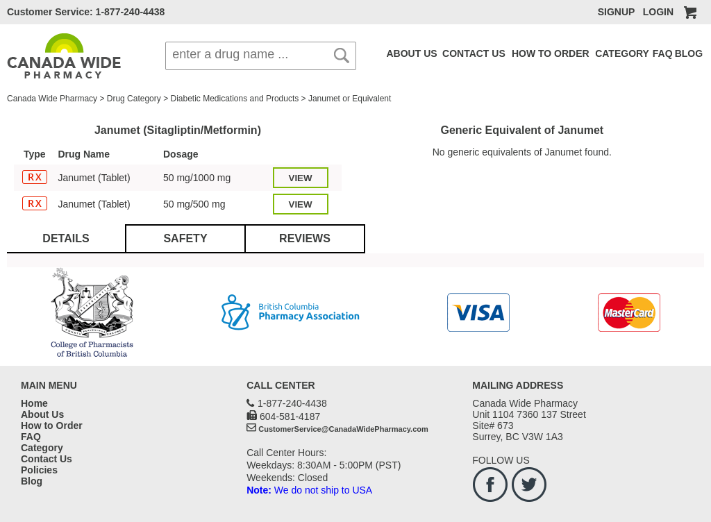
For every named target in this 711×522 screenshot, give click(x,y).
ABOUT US (412, 53)
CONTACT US (473, 53)
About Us (42, 414)
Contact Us (46, 458)
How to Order (52, 425)
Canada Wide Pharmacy (52, 98)
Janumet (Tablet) (94, 177)
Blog (31, 481)
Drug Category (134, 98)
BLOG (689, 53)
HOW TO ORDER (550, 53)
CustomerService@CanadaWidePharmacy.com (343, 429)
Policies (39, 469)
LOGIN (658, 11)
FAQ (663, 53)
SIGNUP (616, 11)
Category (42, 447)
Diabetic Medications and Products (234, 98)
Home (34, 403)
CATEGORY (622, 53)
